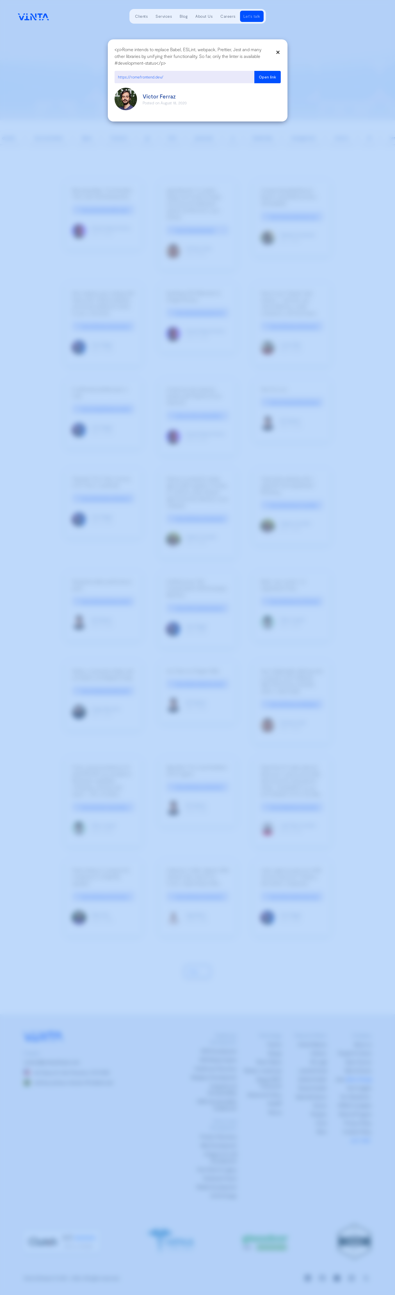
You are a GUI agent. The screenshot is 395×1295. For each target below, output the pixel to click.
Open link (267, 77)
